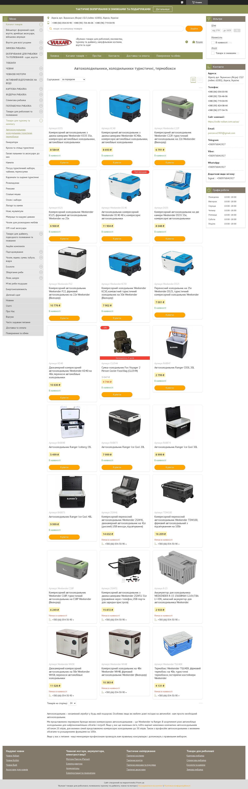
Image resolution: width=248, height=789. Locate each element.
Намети (10, 162)
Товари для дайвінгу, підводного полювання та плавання (19, 237)
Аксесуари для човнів (17, 769)
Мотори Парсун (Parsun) (78, 759)
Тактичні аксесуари (136, 769)
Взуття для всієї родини (18, 42)
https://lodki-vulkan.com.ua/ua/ (223, 121)
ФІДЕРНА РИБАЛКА (16, 94)
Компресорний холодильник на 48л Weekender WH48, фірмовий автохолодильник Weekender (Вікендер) (124, 672)
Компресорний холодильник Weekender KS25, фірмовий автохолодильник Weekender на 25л (71, 215)
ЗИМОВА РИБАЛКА (15, 48)
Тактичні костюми (135, 755)
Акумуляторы (72, 768)
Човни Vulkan (12, 755)
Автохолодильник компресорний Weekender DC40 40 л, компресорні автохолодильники (121, 215)
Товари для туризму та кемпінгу (18, 122)
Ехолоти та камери (196, 764)
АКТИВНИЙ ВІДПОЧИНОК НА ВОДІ (21, 81)
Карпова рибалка (195, 755)
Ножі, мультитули (14, 211)
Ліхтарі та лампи (14, 205)
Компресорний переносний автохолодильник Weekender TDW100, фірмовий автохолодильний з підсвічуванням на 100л (176, 521)
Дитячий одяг (13, 294)
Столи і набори (13, 199)
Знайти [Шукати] (194, 28)
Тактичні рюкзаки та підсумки (141, 764)
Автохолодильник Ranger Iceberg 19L (70, 447)
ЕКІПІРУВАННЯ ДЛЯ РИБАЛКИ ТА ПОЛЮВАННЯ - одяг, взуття (22, 55)
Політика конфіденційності (177, 785)
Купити (64, 162)
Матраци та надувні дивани (20, 216)
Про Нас (10, 311)
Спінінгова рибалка (16, 100)
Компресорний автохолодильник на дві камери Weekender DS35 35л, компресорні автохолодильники (176, 215)
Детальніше (163, 9)
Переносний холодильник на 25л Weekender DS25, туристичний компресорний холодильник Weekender (176, 291)
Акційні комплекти (15, 246)
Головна (54, 55)
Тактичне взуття (134, 760)
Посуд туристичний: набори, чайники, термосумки (20, 170)
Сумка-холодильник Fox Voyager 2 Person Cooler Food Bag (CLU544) (121, 369)
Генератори (12, 142)
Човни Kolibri (12, 760)
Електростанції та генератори (80, 773)
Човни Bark (11, 764)
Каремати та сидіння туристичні (22, 177)
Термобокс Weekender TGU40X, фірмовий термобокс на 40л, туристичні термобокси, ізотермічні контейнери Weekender (177, 673)
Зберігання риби (14, 272)
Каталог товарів (14, 24)
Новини (10, 300)
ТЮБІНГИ (11, 62)
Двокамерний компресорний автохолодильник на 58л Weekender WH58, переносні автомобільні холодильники (69, 673)
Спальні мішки (13, 194)
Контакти (114, 55)
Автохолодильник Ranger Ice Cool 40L (70, 516)
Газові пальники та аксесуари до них (23, 155)
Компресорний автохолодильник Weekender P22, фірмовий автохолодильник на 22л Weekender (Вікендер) (69, 292)
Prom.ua (140, 782)
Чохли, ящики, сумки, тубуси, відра (20, 259)
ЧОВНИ (10, 68)
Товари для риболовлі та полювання (19, 113)
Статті (9, 305)
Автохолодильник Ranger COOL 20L (174, 367)
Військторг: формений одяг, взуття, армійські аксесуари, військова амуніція (20, 33)
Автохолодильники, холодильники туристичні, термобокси (19, 133)
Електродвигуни (74, 763)
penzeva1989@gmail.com (221, 133)
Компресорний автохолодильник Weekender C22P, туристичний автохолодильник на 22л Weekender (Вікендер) (174, 137)
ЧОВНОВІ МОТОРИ (16, 74)
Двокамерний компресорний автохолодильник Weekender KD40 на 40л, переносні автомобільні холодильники (70, 372)
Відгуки (10, 316)
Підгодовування (14, 251)
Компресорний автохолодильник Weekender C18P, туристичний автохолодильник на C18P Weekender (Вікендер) (70, 597)
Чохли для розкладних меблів (22, 222)
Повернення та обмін (17, 333)
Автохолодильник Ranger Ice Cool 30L (175, 447)
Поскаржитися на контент (150, 785)
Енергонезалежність (16, 289)
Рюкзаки (10, 188)
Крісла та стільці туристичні (20, 147)
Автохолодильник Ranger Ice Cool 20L (123, 447)
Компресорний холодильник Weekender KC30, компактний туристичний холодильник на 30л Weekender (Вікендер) (124, 292)
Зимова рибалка (195, 769)
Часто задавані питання (18, 322)
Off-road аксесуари (16, 228)
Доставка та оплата (16, 327)
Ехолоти (10, 266)
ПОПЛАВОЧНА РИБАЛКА (18, 105)
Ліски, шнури (12, 277)
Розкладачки (12, 182)
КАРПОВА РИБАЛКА (16, 88)
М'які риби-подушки (16, 283)
